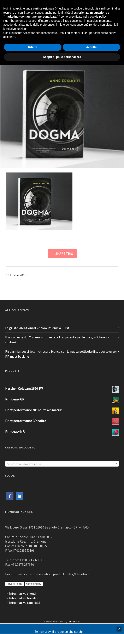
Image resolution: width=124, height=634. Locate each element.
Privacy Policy (14, 583)
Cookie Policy (33, 583)
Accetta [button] (91, 47)
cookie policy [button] (98, 16)
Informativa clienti (22, 593)
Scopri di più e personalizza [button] (62, 57)
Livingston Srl (73, 621)
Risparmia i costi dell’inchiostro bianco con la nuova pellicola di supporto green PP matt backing (61, 353)
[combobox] (62, 464)
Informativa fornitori (24, 598)
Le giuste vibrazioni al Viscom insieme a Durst (37, 328)
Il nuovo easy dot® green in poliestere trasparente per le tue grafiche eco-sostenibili (57, 339)
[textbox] (62, 464)
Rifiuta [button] (32, 47)
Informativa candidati (24, 602)
